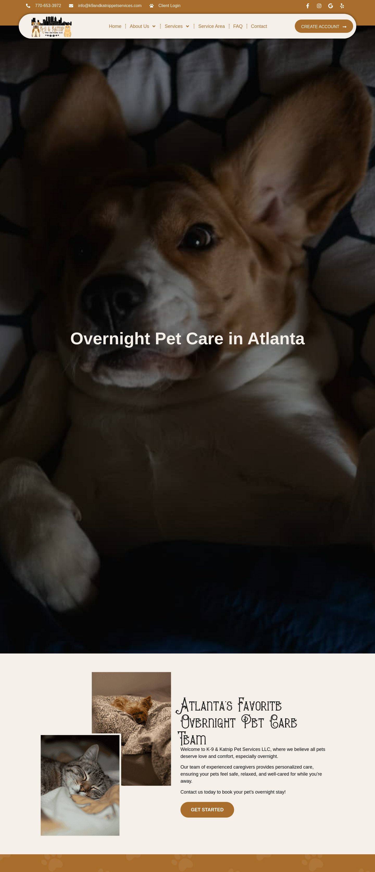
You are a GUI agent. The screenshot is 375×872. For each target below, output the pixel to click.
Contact (259, 26)
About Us (143, 26)
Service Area (211, 26)
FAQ (238, 26)
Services (177, 26)
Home (115, 26)
